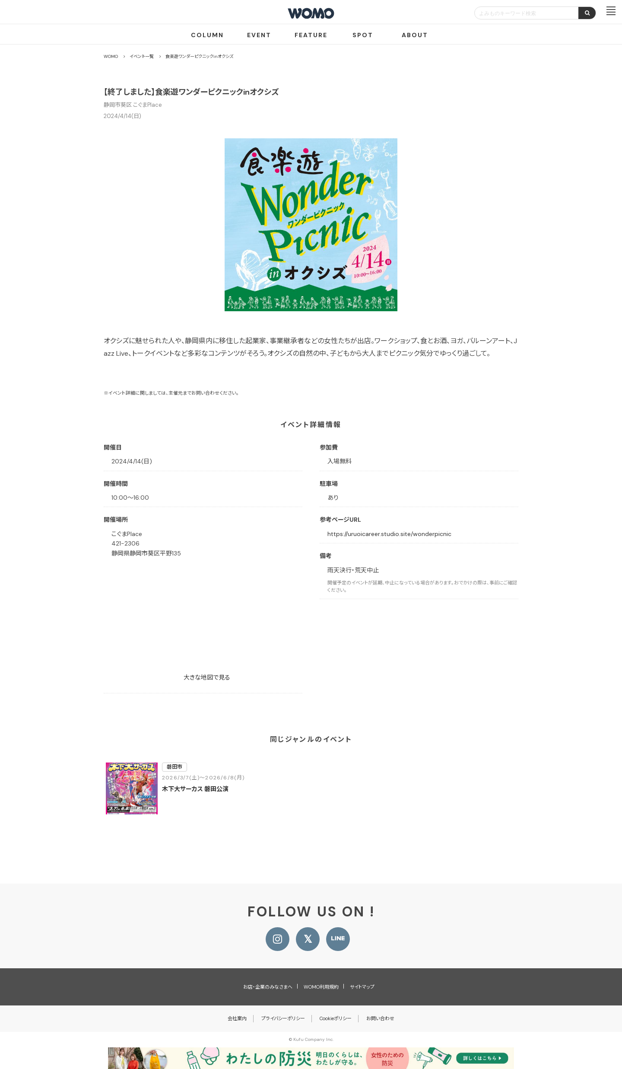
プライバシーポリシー (283, 1018)
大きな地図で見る (207, 677)
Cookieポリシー (336, 1018)
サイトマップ (362, 987)
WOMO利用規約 (321, 987)
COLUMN (207, 35)
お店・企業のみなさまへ (267, 987)
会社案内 (237, 1018)
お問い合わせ (380, 1018)
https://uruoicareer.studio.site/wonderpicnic (389, 534)
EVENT (259, 35)
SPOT (362, 35)
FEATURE (311, 35)
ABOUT (415, 35)
